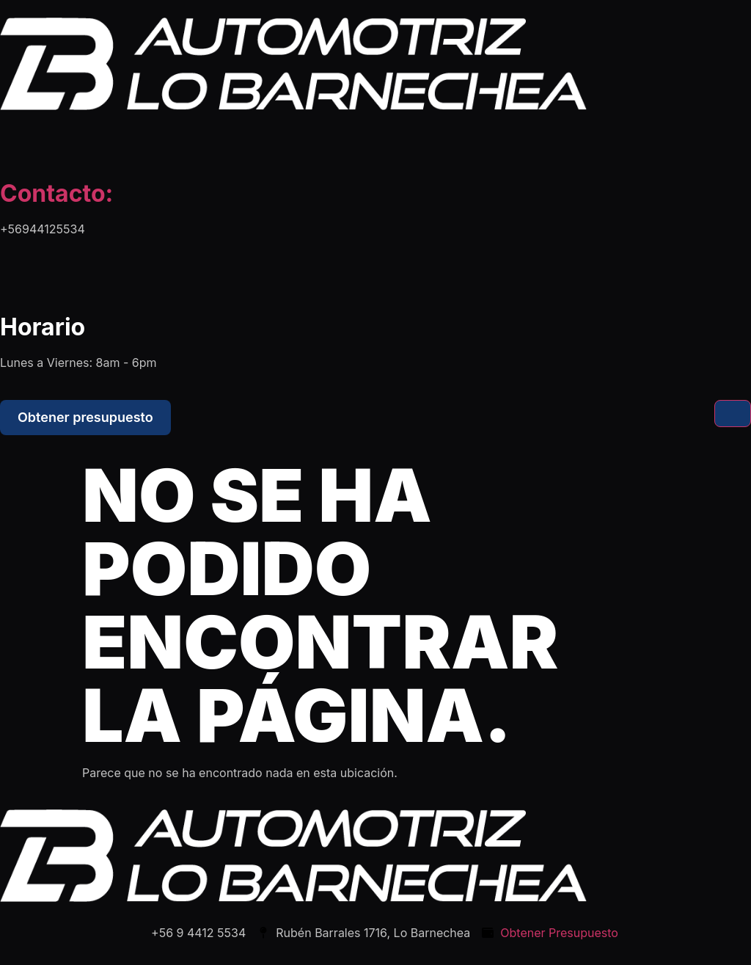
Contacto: (56, 193)
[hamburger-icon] (732, 413)
